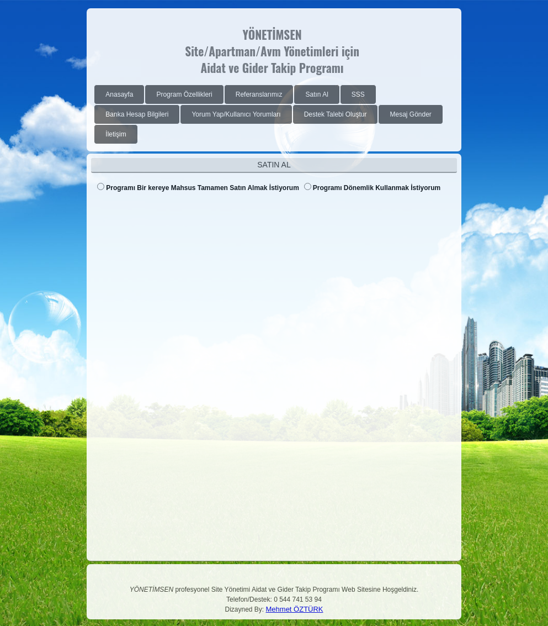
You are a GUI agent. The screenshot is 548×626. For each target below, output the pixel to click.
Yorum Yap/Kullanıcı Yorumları (235, 114)
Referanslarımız (259, 94)
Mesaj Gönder (410, 114)
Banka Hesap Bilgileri (136, 114)
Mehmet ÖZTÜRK (294, 609)
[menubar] (275, 114)
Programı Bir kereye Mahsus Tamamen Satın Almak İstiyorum (202, 188)
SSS (358, 94)
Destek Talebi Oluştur (335, 114)
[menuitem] (119, 94)
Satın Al (316, 94)
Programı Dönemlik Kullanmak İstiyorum (376, 188)
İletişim (115, 134)
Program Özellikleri (184, 94)
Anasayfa (119, 94)
